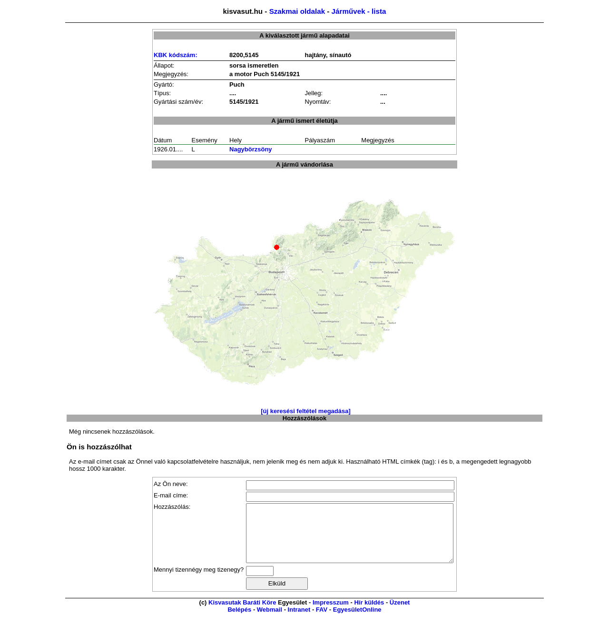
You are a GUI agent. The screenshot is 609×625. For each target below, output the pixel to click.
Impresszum (331, 613)
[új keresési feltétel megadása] (306, 411)
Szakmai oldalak (297, 11)
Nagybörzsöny (250, 149)
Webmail (269, 621)
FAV (321, 621)
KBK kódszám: (175, 55)
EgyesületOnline (357, 621)
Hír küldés (369, 613)
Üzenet (400, 613)
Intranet (299, 621)
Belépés (239, 621)
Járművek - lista (359, 11)
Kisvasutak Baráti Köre (242, 613)
